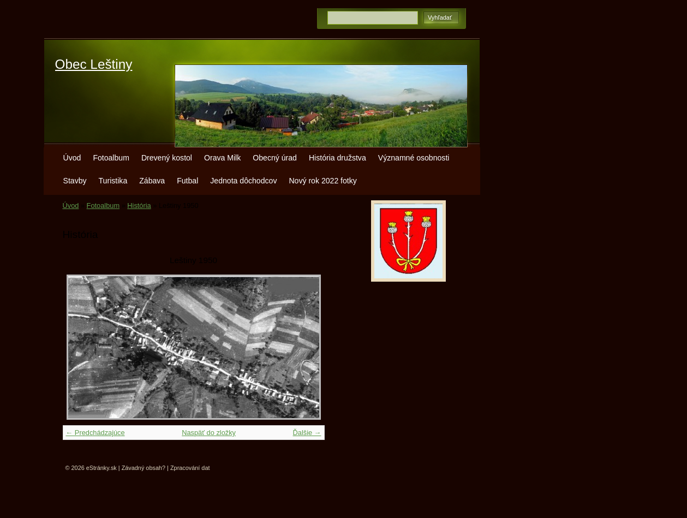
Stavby (75, 180)
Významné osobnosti (414, 157)
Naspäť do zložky (209, 432)
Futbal (187, 180)
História (139, 205)
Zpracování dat (190, 468)
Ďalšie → (307, 432)
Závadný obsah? (143, 468)
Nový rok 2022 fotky (322, 180)
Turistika (113, 180)
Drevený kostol (166, 157)
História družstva (337, 157)
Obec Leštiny (94, 64)
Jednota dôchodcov (243, 180)
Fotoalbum (111, 157)
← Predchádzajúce (95, 432)
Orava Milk (222, 157)
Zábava (152, 180)
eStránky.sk (101, 468)
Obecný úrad (275, 157)
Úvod (72, 157)
